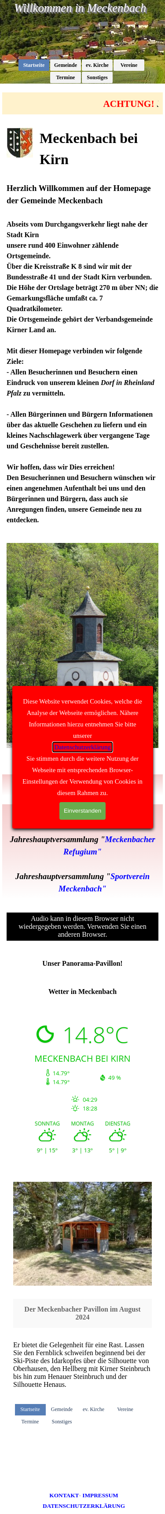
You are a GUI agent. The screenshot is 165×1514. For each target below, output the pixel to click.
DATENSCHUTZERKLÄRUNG (84, 1506)
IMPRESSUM (100, 1495)
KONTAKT (64, 1495)
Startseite (34, 65)
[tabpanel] (82, 326)
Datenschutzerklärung (82, 747)
